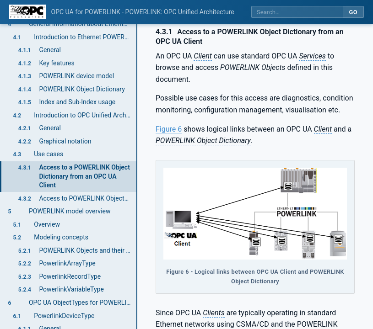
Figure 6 (169, 129)
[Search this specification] (297, 12)
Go (353, 12)
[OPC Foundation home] (27, 12)
